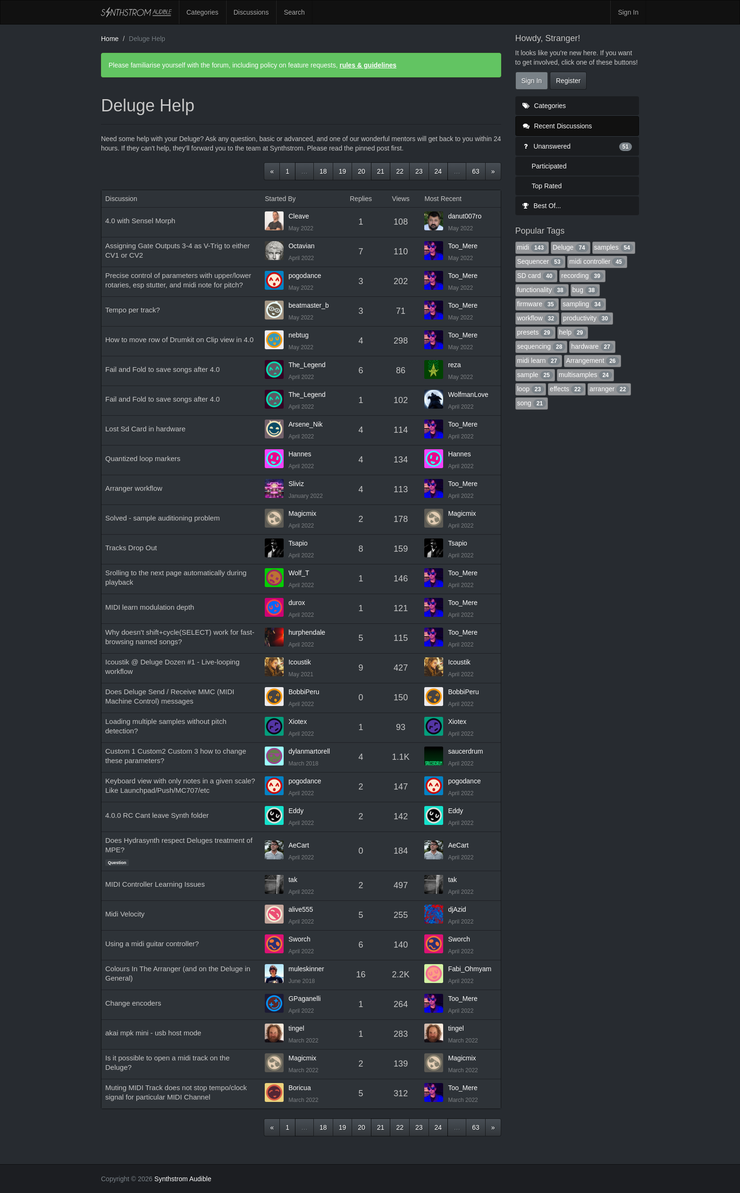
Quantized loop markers (142, 458)
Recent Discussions (557, 126)
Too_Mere (462, 246)
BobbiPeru (303, 692)
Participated (549, 166)
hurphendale (306, 632)
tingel (296, 1028)
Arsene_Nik (305, 424)
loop (531, 389)
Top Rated (547, 186)
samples (613, 247)
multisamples (585, 374)
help (573, 332)
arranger (609, 389)
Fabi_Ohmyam (469, 969)
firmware (537, 304)
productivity (587, 318)
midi (532, 247)
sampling (583, 304)
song (532, 403)
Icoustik (299, 662)
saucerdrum (465, 751)
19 (342, 171)
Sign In (628, 12)
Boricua (299, 1088)
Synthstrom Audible (136, 12)
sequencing (541, 346)
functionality (542, 290)
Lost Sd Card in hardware (145, 429)
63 (475, 171)
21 (381, 171)
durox (296, 602)
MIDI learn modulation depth (149, 607)
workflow (537, 318)
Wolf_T (298, 573)
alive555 (300, 909)
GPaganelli (304, 998)
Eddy (295, 811)
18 (323, 171)
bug (585, 290)
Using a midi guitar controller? (152, 944)
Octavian (301, 246)
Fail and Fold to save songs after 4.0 (162, 369)
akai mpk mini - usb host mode (153, 1033)
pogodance (304, 275)
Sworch (299, 939)
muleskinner (306, 969)
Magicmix (302, 513)
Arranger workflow (133, 488)
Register (568, 80)
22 (400, 171)
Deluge (571, 247)
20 (361, 171)
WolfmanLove (468, 394)
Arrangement (592, 360)
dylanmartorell (309, 751)
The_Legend (307, 365)
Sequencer (540, 261)
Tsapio (297, 543)
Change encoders (133, 1003)
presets (535, 332)
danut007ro (464, 216)
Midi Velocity (124, 914)
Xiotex (297, 721)
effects (567, 389)
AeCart (298, 845)
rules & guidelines (367, 65)
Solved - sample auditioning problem (162, 518)
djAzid (457, 909)
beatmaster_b (308, 305)
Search (294, 12)
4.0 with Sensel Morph (140, 221)
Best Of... (541, 206)
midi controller (597, 261)
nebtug (298, 335)
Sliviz (296, 483)
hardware (592, 346)
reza (454, 365)
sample (535, 374)
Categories (202, 12)
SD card (536, 275)
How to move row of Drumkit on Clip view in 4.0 (179, 340)
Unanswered (577, 146)
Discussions (251, 12)
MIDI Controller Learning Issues (155, 884)
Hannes (299, 454)
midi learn (539, 360)
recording (582, 275)
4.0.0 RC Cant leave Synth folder (157, 815)
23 (419, 171)
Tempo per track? (132, 310)
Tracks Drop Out (131, 548)
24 (438, 171)
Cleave (298, 216)
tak (292, 879)
